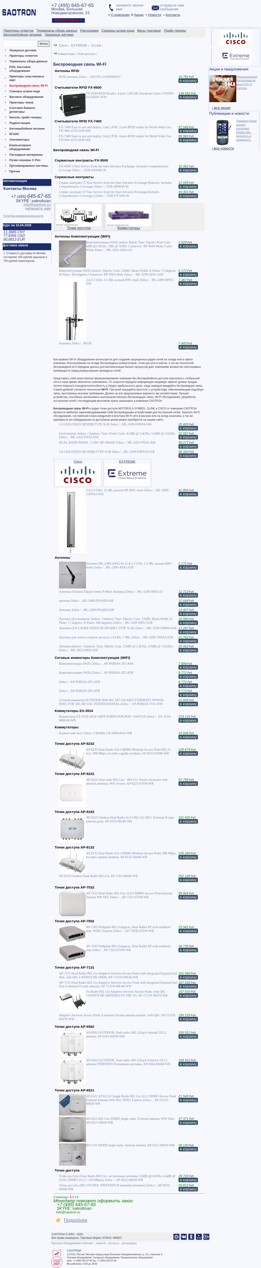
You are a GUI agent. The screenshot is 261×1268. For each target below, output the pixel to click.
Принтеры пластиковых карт (26, 78)
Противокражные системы (28, 165)
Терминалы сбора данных (28, 61)
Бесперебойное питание (27, 128)
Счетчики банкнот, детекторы (22, 109)
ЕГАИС (14, 134)
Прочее (14, 171)
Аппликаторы (19, 139)
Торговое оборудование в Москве (72, 1243)
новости (101, 1243)
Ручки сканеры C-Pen (24, 160)
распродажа (129, 1243)
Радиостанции (19, 123)
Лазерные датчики (22, 50)
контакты (113, 1243)
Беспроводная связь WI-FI (28, 85)
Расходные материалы (26, 154)
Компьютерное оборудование (20, 147)
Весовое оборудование (26, 97)
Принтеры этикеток (23, 55)
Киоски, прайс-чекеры (25, 117)
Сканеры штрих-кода (24, 91)
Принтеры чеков (21, 102)
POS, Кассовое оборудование (20, 68)
